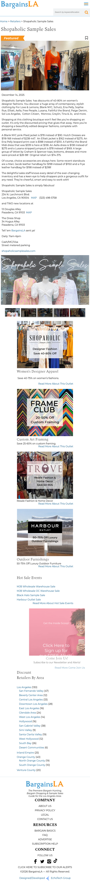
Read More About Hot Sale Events (53, 603)
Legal (45, 814)
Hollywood (25, 721)
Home (4, 21)
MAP (34, 197)
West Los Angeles (29, 717)
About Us (45, 806)
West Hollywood (29, 738)
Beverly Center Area (31, 695)
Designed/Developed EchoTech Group (45, 878)
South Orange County (32, 765)
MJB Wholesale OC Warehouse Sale (38, 590)
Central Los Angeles (31, 699)
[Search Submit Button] (86, 12)
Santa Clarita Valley (30, 734)
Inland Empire (25, 752)
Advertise (45, 839)
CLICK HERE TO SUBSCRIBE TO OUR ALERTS (45, 867)
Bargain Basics (45, 830)
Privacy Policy (45, 810)
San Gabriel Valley (29, 725)
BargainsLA (18, 230)
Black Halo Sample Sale (31, 595)
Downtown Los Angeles (33, 704)
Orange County (26, 757)
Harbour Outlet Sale (29, 599)
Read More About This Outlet (55, 383)
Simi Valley (25, 730)
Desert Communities (31, 747)
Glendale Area (27, 712)
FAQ (45, 835)
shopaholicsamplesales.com (18, 251)
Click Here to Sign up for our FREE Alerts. (64, 650)
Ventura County (26, 770)
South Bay (25, 743)
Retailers (15, 21)
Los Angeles (24, 687)
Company (45, 800)
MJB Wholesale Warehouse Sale (36, 586)
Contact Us (45, 819)
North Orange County (32, 760)
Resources (45, 825)
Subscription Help (45, 843)
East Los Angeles (29, 708)
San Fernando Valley (31, 690)
